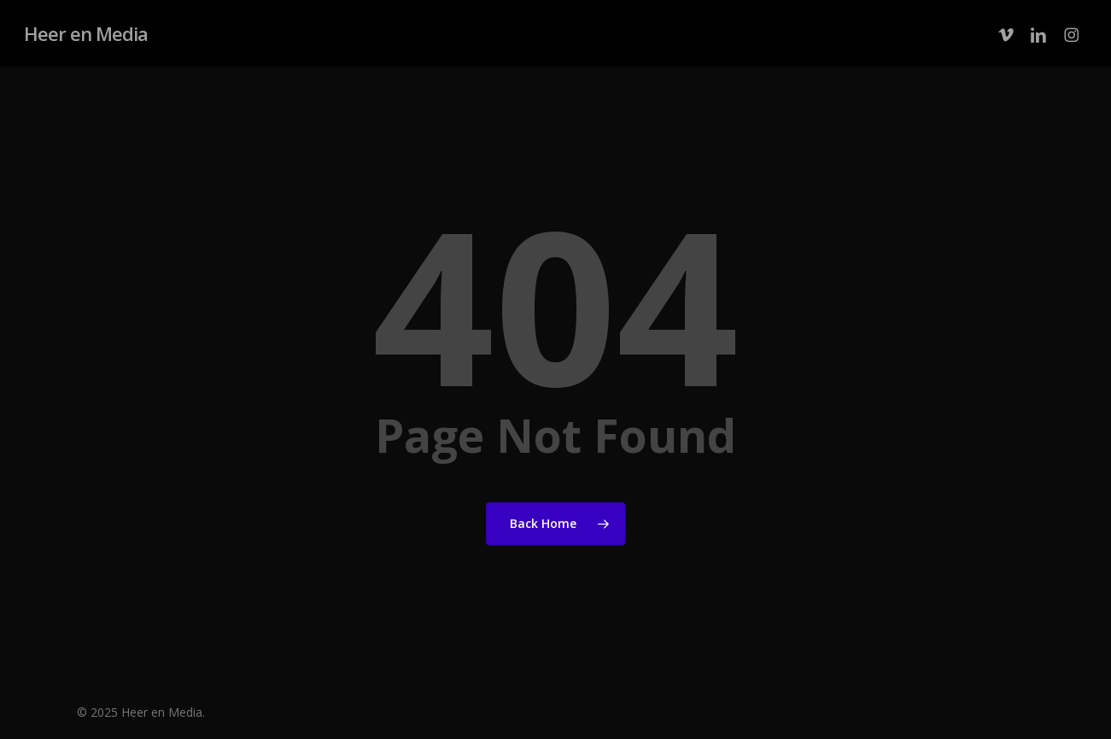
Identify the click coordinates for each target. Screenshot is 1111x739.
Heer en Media (86, 33)
